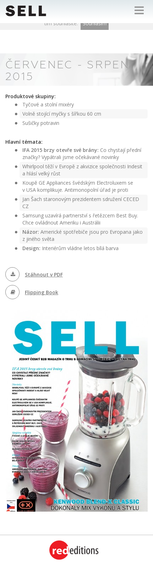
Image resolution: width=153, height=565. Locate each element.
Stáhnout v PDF (44, 274)
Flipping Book (41, 292)
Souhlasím (94, 23)
